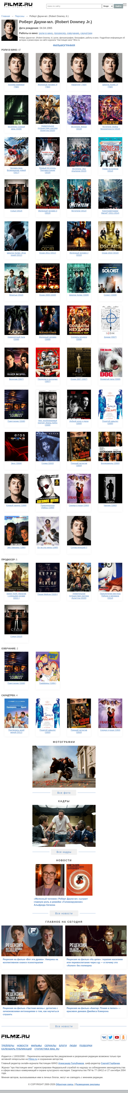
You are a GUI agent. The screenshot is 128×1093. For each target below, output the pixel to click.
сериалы (50, 1045)
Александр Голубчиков (71, 1063)
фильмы (36, 1045)
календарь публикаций (16, 1049)
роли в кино (46, 33)
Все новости (64, 913)
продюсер (60, 33)
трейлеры (7, 1045)
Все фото (64, 792)
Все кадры (64, 852)
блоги (63, 1045)
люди (73, 1045)
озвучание (73, 33)
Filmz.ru (32, 1059)
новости (22, 1045)
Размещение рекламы (87, 1084)
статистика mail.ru (47, 1049)
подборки (85, 1045)
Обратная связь (65, 1084)
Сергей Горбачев (110, 1063)
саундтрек (86, 33)
